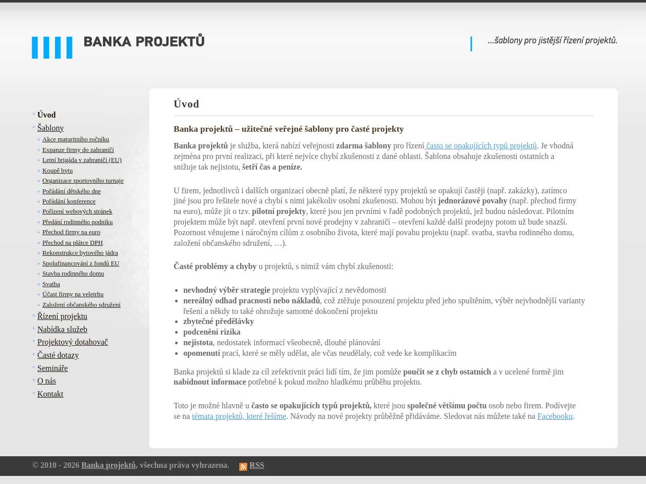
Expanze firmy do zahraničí (78, 149)
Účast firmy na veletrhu (72, 294)
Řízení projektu (62, 316)
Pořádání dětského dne (71, 191)
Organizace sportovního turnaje (83, 180)
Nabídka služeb (62, 329)
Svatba (51, 284)
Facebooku (555, 416)
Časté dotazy (58, 355)
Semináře (52, 368)
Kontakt (50, 394)
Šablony (50, 128)
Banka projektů (108, 465)
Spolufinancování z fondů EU (80, 263)
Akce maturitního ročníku (75, 139)
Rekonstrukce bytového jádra (80, 252)
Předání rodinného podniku (77, 222)
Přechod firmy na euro (71, 232)
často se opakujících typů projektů (480, 145)
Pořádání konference (69, 201)
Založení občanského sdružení (81, 304)
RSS (256, 465)
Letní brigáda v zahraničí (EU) (82, 160)
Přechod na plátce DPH (72, 242)
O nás (46, 381)
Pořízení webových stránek (77, 211)
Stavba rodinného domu (73, 273)
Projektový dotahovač (72, 342)
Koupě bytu (57, 170)
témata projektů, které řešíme (239, 416)
